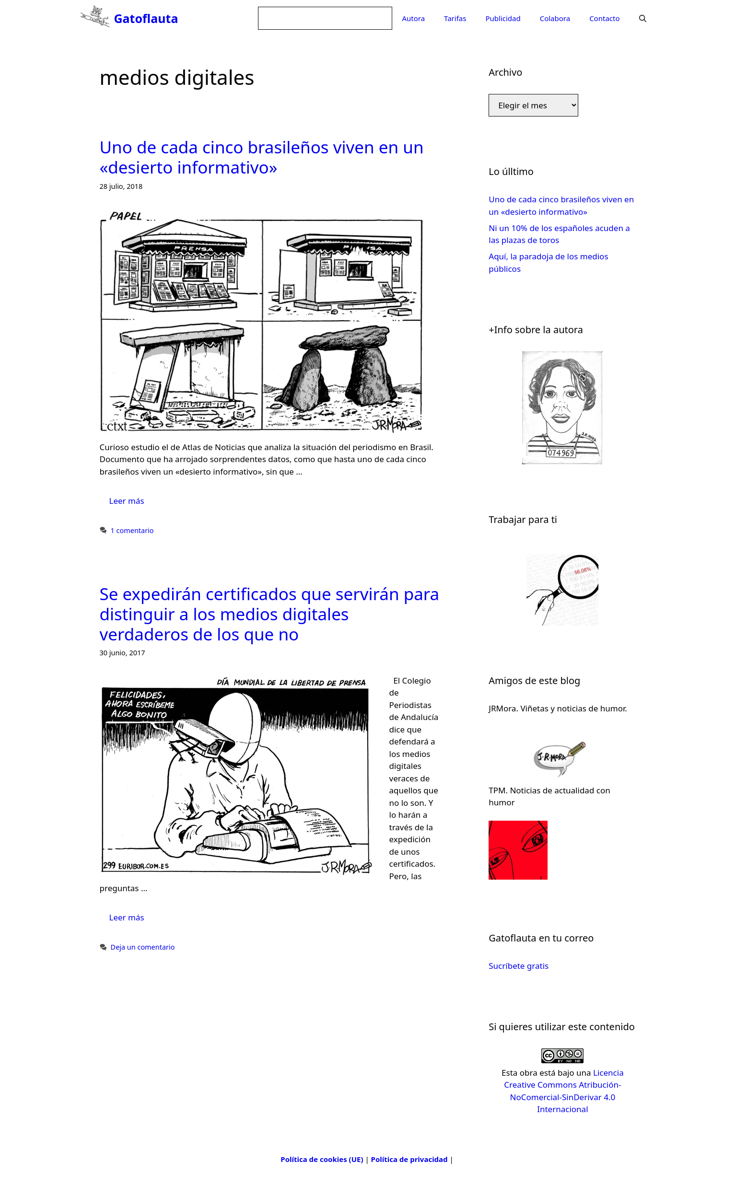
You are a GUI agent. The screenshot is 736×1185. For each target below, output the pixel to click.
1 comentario (132, 530)
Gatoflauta (146, 18)
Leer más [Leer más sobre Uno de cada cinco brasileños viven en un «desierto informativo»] (126, 500)
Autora (413, 18)
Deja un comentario (143, 947)
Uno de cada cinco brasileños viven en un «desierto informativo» (262, 157)
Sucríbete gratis (519, 965)
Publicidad (502, 18)
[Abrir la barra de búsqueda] (643, 18)
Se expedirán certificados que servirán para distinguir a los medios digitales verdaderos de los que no (270, 613)
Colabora (555, 18)
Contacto (604, 18)
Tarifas (455, 18)
